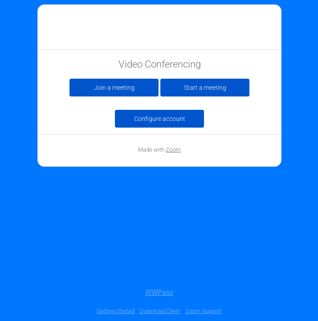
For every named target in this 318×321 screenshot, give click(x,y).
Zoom (173, 149)
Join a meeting (114, 87)
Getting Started (116, 311)
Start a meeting (205, 87)
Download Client (159, 311)
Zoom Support (203, 311)
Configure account (159, 118)
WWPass (159, 292)
